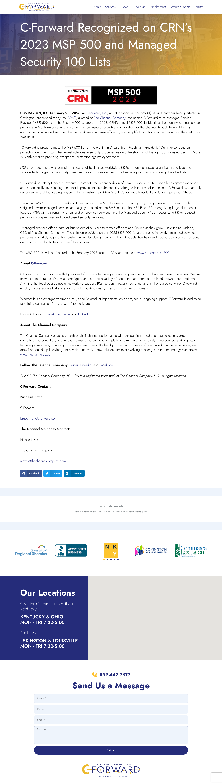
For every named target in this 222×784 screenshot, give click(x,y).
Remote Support (180, 7)
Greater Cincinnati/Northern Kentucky (47, 580)
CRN (72, 117)
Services (111, 7)
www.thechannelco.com (36, 354)
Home (97, 7)
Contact (198, 7)
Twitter (66, 314)
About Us (140, 7)
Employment (158, 7)
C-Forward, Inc (96, 112)
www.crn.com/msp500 (153, 252)
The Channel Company (109, 117)
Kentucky (28, 606)
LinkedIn (84, 314)
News (125, 7)
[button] (31, 473)
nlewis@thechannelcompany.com (43, 460)
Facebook (53, 314)
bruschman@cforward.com (38, 418)
